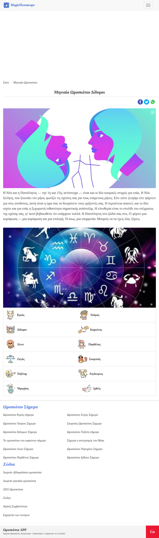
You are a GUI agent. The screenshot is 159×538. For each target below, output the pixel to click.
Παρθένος (94, 344)
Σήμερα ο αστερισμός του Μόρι (85, 440)
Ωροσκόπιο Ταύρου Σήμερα (19, 423)
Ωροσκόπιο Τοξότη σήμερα (83, 432)
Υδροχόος (23, 388)
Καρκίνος (96, 329)
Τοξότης (22, 373)
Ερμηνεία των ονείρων (16, 515)
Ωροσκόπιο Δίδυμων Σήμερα (20, 432)
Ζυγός (21, 359)
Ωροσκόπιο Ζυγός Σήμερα (82, 414)
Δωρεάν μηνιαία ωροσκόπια (19, 480)
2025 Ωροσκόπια (13, 489)
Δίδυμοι (22, 329)
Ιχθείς (97, 388)
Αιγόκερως (96, 373)
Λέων (20, 344)
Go (152, 532)
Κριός (21, 315)
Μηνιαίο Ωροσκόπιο (25, 82)
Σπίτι (6, 82)
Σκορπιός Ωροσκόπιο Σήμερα (84, 423)
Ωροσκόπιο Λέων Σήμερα (18, 449)
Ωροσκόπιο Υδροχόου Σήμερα (84, 449)
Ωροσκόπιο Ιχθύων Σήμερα (83, 457)
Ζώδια (6, 497)
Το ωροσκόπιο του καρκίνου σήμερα (24, 440)
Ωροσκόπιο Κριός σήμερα (18, 414)
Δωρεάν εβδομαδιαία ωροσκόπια (22, 472)
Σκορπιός (95, 359)
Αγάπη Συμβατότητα (15, 506)
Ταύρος (95, 315)
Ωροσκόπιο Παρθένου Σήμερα (21, 457)
